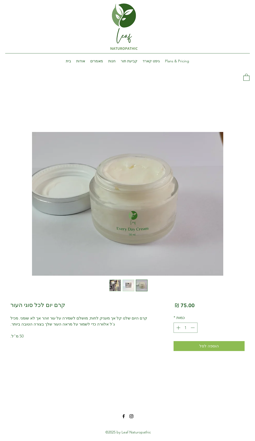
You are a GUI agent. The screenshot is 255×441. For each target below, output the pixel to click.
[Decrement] (193, 328)
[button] (246, 77)
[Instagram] (131, 416)
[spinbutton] (185, 328)
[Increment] (177, 328)
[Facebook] (123, 416)
